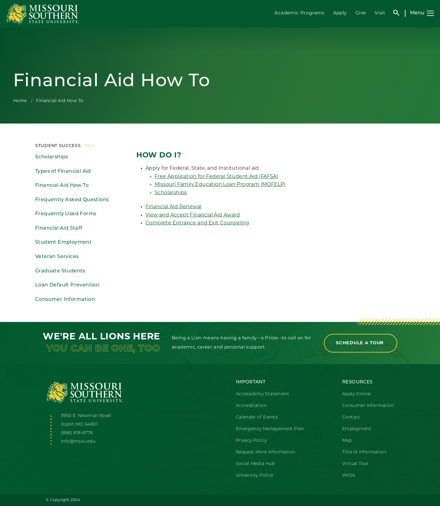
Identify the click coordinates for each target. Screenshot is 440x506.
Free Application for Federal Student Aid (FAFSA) (216, 176)
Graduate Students (60, 271)
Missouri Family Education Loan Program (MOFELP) (220, 184)
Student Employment (63, 242)
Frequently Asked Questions (72, 200)
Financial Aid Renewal (173, 207)
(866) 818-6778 (77, 433)
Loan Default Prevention (67, 285)
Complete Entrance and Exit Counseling (197, 223)
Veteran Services (57, 256)
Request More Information (265, 452)
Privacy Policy (251, 440)
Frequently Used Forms (65, 214)
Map (347, 440)
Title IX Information (364, 452)
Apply (340, 13)
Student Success (58, 146)
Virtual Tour (355, 464)
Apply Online (356, 394)
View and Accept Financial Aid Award (192, 215)
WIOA (348, 475)
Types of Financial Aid (63, 171)
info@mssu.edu (78, 441)
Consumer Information (65, 299)
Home (20, 101)
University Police (254, 475)
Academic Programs (299, 13)
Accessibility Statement (262, 394)
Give (360, 13)
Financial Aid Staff (58, 228)
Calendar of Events (257, 417)
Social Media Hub (255, 464)
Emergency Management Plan (270, 429)
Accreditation (251, 406)
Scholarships (51, 157)
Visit (380, 13)
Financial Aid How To (62, 185)
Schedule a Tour (360, 343)
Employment (356, 429)
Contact (351, 417)
